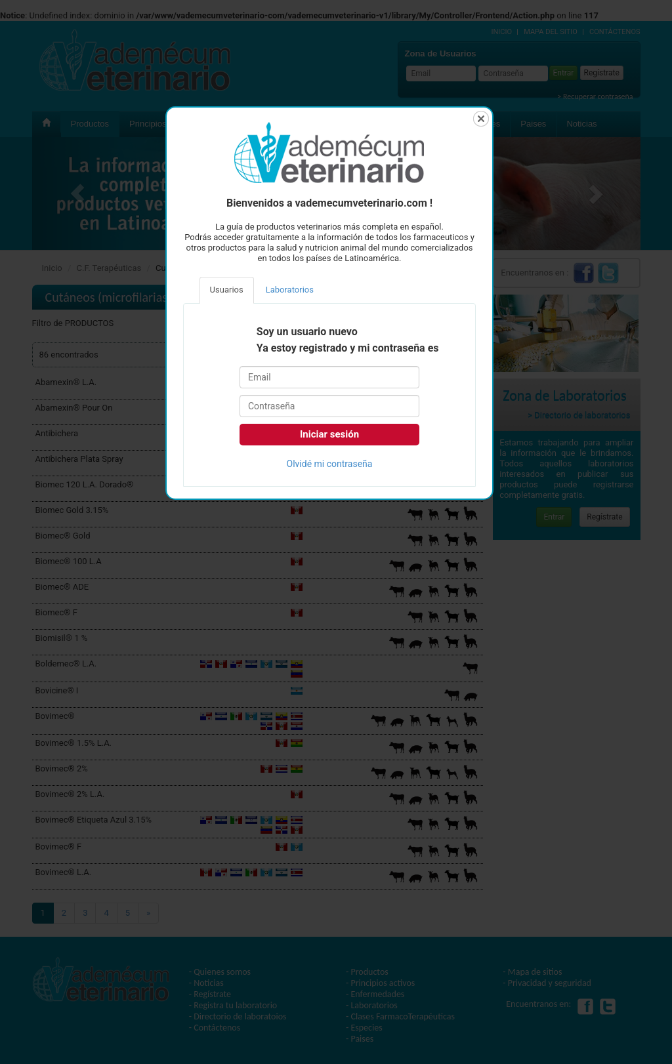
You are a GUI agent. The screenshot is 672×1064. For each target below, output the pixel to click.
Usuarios (226, 290)
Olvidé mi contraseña (330, 464)
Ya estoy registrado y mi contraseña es (348, 348)
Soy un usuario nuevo (307, 332)
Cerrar (481, 119)
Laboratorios (290, 290)
